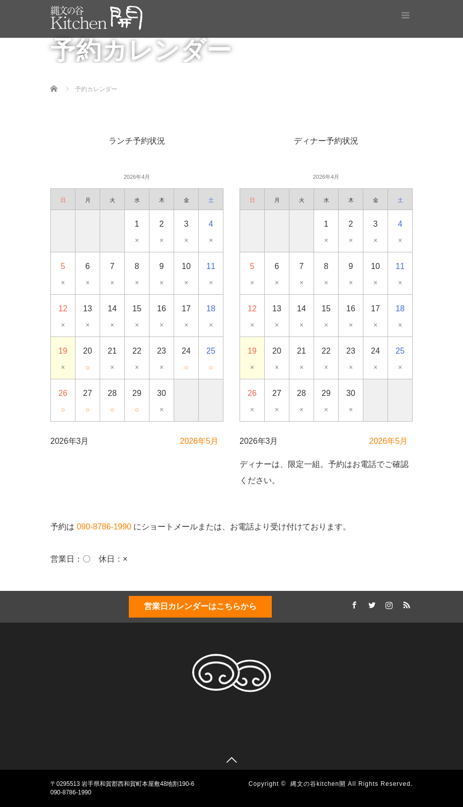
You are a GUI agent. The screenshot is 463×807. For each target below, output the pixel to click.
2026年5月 (199, 441)
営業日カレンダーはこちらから (200, 606)
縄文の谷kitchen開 (318, 783)
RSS (405, 603)
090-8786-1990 (103, 526)
